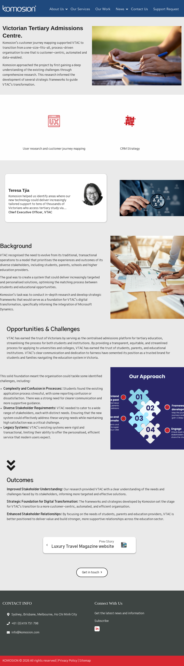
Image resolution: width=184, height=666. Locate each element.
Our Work (102, 9)
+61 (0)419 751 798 (24, 623)
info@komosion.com (25, 632)
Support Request (166, 9)
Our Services (80, 9)
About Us (56, 9)
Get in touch (90, 572)
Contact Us (139, 9)
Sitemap (85, 660)
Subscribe (102, 621)
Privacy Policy (67, 660)
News (120, 9)
